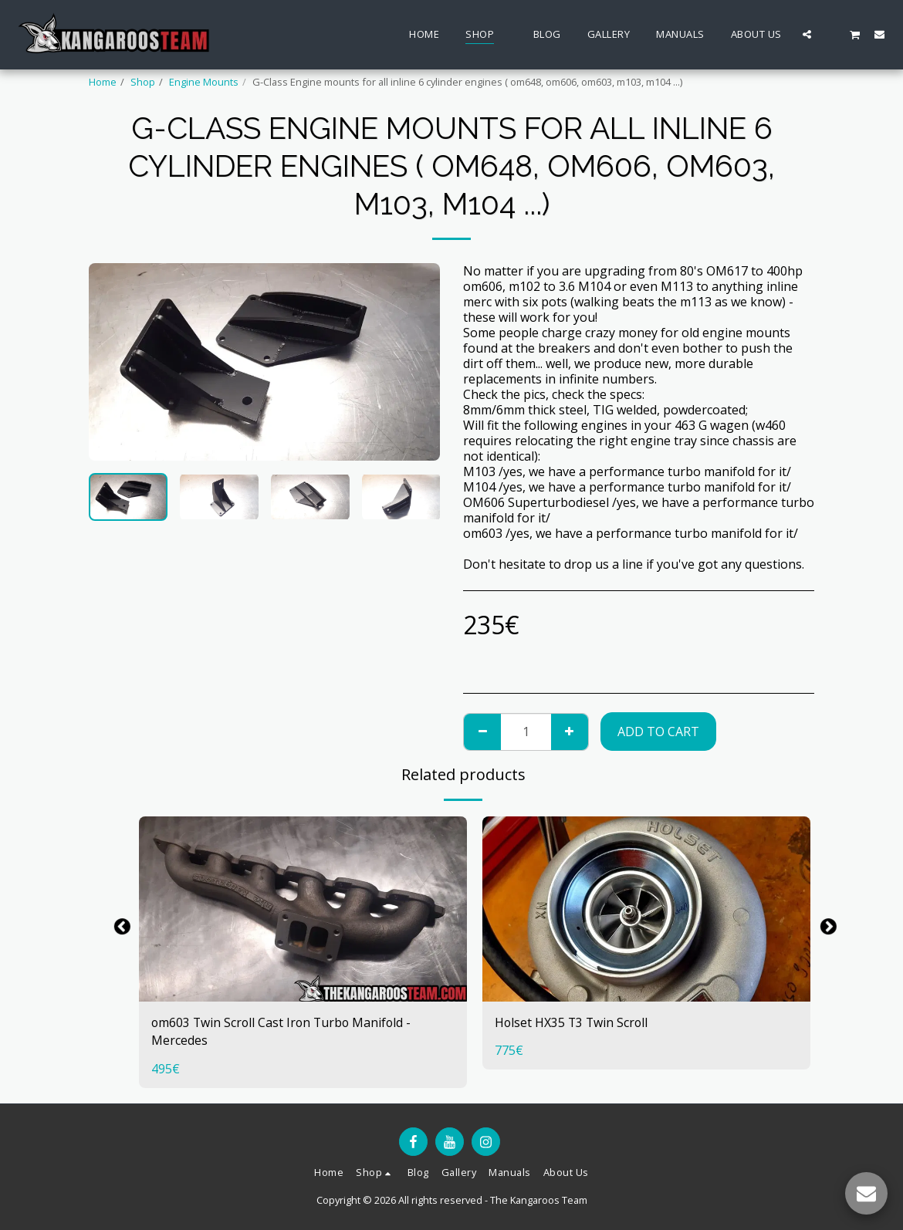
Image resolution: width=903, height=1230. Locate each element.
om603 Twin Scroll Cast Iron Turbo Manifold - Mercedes (283, 1032)
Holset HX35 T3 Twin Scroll (573, 1023)
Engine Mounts (203, 82)
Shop (142, 82)
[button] (807, 34)
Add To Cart (658, 731)
